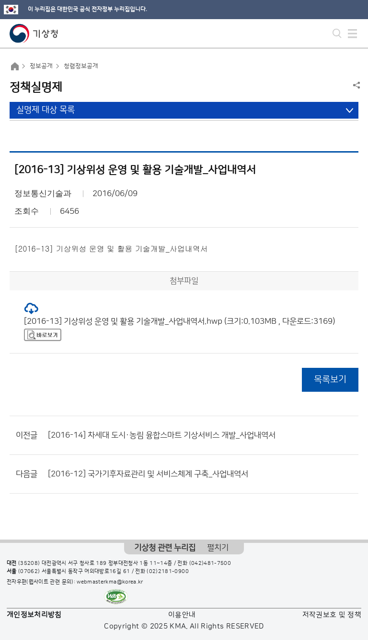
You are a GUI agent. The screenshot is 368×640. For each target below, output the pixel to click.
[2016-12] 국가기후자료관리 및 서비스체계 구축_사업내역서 (148, 474)
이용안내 (182, 615)
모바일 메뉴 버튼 (352, 33)
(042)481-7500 (210, 563)
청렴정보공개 (81, 66)
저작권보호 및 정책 (332, 615)
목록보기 (330, 380)
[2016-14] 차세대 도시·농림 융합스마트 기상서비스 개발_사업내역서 (162, 435)
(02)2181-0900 (168, 571)
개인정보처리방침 (34, 615)
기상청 (34, 33)
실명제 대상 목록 (45, 110)
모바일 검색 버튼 (337, 33)
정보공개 (41, 66)
